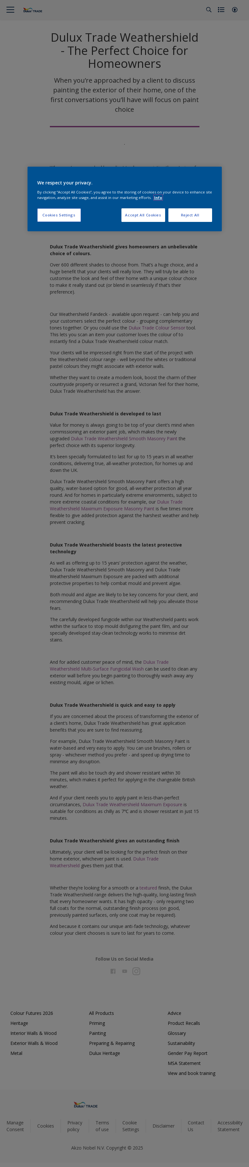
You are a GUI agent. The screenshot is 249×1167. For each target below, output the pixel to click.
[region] (125, 199)
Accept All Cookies (143, 215)
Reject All (190, 215)
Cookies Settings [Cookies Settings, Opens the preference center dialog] (58, 215)
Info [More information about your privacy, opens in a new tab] (158, 197)
